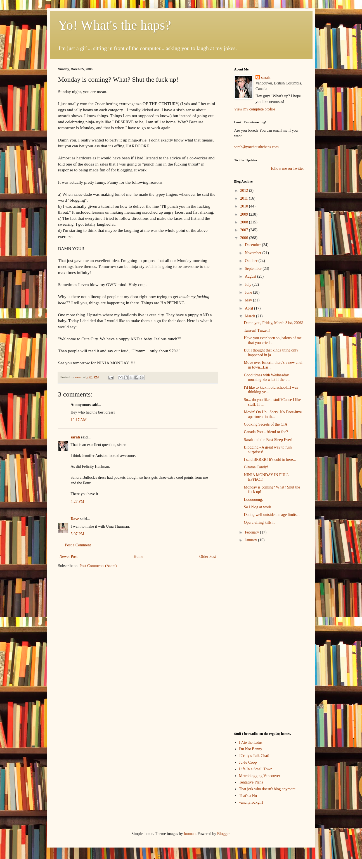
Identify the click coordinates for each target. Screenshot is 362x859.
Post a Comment (78, 545)
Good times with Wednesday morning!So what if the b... (267, 377)
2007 (244, 230)
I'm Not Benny (250, 749)
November (253, 253)
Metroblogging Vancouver (259, 776)
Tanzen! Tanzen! (257, 330)
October (252, 261)
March (250, 316)
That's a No (248, 796)
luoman (190, 834)
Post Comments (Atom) (98, 566)
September (253, 268)
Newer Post (69, 556)
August (251, 276)
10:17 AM (79, 420)
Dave (75, 519)
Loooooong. (253, 499)
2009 (244, 214)
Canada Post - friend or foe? (266, 432)
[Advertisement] (251, 638)
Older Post (207, 556)
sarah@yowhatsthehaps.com (256, 147)
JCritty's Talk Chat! (254, 756)
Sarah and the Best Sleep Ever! (268, 440)
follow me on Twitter (287, 168)
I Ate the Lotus (250, 742)
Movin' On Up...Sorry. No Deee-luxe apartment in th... (273, 414)
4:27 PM (77, 501)
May (249, 300)
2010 (244, 206)
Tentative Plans (251, 782)
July (248, 284)
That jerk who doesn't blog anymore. (267, 789)
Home (138, 556)
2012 (244, 190)
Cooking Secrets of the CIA (265, 424)
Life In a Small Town (255, 769)
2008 (244, 222)
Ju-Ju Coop (248, 762)
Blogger (223, 834)
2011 (244, 198)
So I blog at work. (258, 507)
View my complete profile (254, 109)
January (251, 540)
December (253, 245)
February (252, 532)
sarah (79, 377)
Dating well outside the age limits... (271, 515)
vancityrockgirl (251, 802)
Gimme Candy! (256, 467)
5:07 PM (77, 534)
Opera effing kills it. (259, 522)
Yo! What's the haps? (114, 25)
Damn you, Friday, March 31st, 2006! (273, 323)
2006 (244, 238)
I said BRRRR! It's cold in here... (270, 459)
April (249, 308)
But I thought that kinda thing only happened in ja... (271, 352)
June (249, 292)
